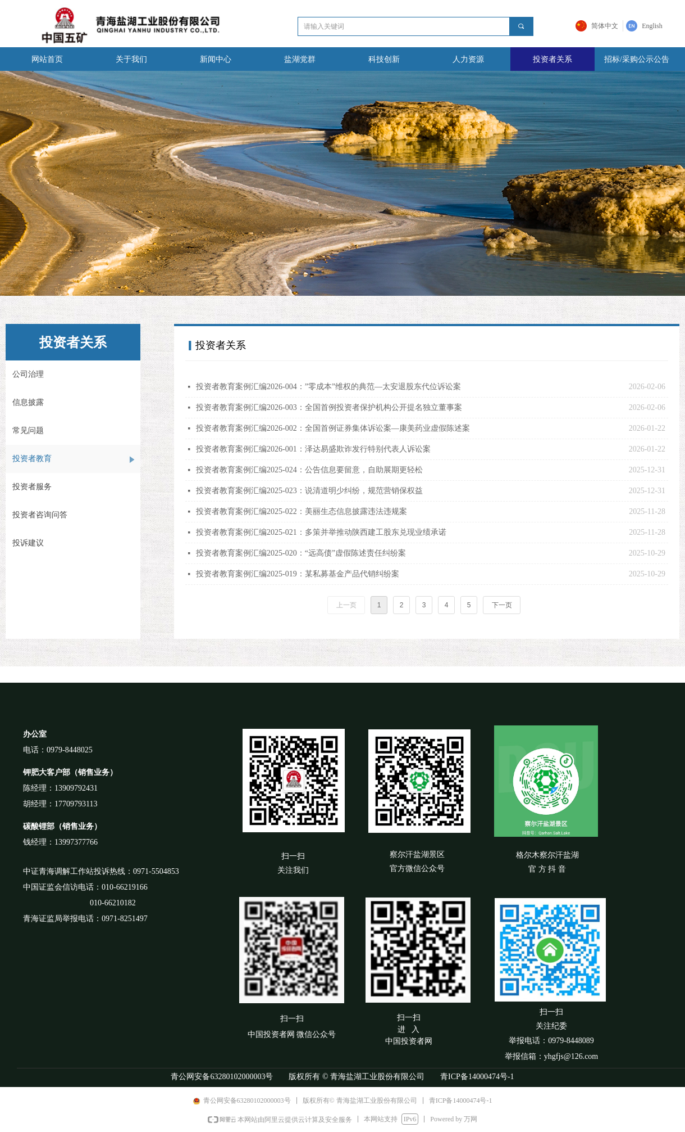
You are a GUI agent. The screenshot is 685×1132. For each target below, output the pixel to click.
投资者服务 (32, 486)
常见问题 (28, 430)
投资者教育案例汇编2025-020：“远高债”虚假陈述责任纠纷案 (301, 553)
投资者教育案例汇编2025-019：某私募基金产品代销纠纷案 (297, 574)
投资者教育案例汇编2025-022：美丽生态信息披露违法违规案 (301, 511)
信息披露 (28, 402)
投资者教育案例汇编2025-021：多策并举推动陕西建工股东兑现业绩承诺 (321, 532)
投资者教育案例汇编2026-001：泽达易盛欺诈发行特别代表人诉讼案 (313, 449)
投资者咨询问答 (39, 515)
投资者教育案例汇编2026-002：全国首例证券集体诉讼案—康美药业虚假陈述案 (333, 428)
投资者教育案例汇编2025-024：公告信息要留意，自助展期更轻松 (309, 470)
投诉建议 (28, 543)
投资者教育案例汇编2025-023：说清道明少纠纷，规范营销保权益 (309, 490)
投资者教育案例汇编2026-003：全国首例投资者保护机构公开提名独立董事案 (329, 407)
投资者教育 (32, 458)
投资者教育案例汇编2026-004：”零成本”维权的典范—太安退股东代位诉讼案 (328, 386)
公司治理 (28, 374)
